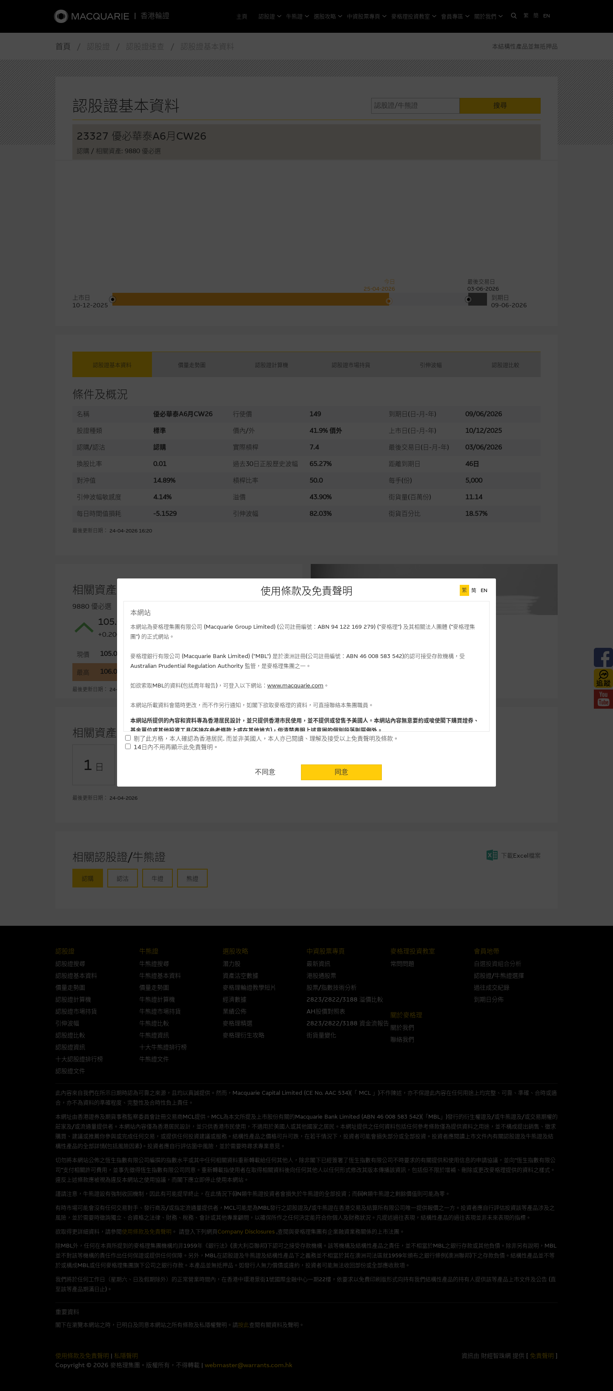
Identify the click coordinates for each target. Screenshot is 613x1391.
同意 (341, 771)
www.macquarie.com (295, 685)
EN (484, 590)
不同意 (265, 771)
